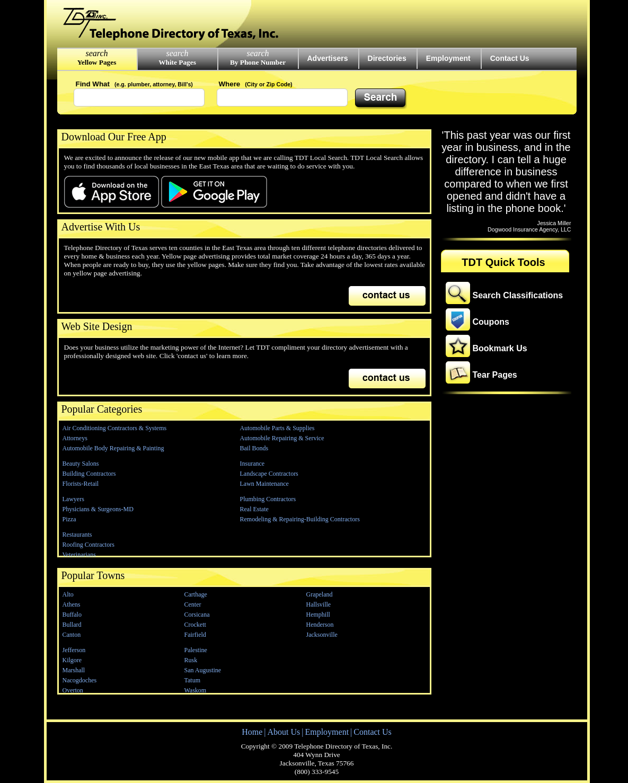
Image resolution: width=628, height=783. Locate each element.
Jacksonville (322, 634)
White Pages (177, 62)
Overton (73, 690)
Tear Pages (495, 374)
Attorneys (75, 438)
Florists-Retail (81, 483)
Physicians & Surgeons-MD (98, 509)
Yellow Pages (97, 62)
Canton (72, 634)
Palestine (195, 650)
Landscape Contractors (269, 473)
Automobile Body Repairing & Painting (113, 448)
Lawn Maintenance (264, 483)
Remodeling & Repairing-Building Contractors (300, 519)
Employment (448, 58)
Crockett (195, 624)
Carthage (195, 594)
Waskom (195, 690)
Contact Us (509, 58)
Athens (72, 604)
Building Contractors (89, 473)
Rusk (191, 660)
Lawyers (73, 499)
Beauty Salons (81, 463)
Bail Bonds (254, 448)
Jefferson (74, 650)
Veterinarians (79, 554)
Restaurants (77, 534)
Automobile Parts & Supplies (277, 428)
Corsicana (197, 614)
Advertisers (327, 58)
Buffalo (72, 614)
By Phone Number (258, 62)
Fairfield (195, 634)
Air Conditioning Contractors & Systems (115, 428)
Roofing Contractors (88, 544)
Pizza (69, 519)
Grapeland (319, 594)
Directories (387, 58)
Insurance (252, 463)
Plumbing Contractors (268, 499)
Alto (68, 594)
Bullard (72, 624)
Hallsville (318, 604)
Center (192, 604)
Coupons (491, 321)
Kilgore (72, 660)
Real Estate (254, 509)
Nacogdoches (80, 680)
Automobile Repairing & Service (282, 438)
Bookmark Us (500, 348)
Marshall (74, 670)
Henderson (320, 624)
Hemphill (318, 614)
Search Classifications (518, 295)
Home (252, 731)
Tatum (192, 680)
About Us (283, 731)
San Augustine (203, 670)
